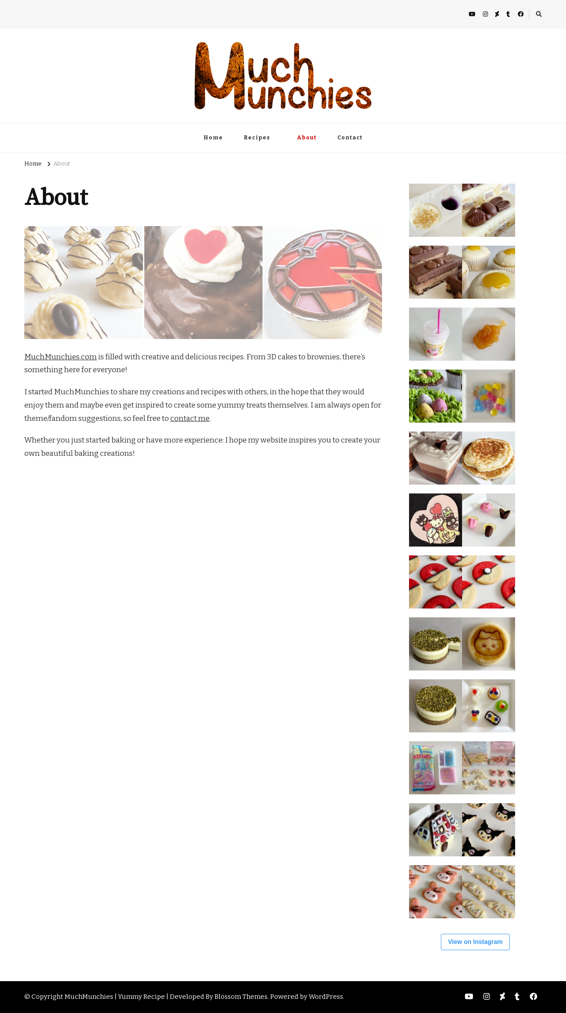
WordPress (326, 997)
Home (213, 138)
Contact (350, 138)
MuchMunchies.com (60, 357)
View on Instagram (475, 941)
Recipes (257, 138)
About (307, 138)
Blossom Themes (241, 997)
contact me (190, 418)
